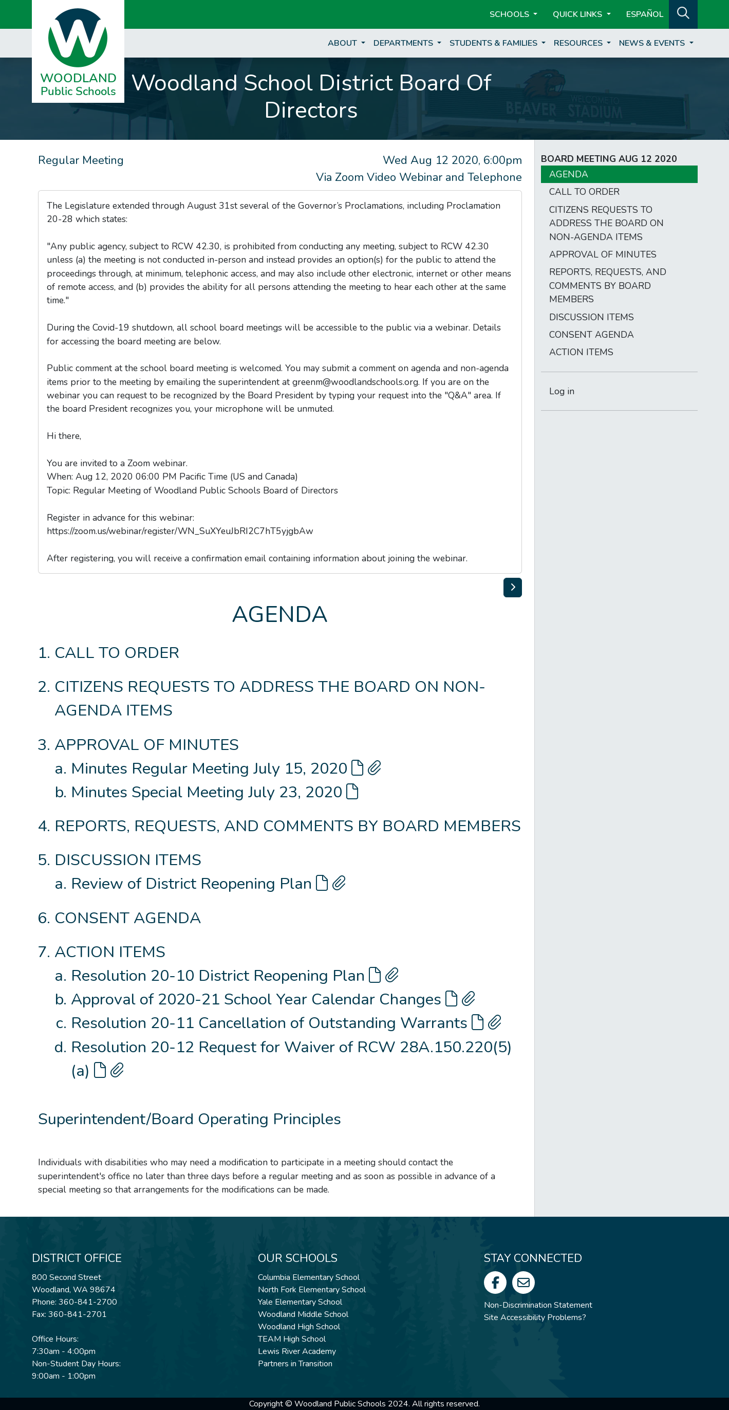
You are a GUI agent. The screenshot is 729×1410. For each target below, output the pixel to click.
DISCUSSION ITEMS (127, 860)
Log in (561, 391)
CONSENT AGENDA (127, 918)
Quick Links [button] (578, 14)
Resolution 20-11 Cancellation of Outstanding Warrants (286, 1023)
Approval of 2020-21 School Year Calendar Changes (273, 999)
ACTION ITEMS (109, 952)
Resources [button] (579, 43)
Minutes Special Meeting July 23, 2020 (214, 792)
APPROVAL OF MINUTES (146, 745)
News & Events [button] (653, 43)
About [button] (343, 43)
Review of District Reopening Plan (208, 883)
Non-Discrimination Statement (538, 1305)
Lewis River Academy (297, 1351)
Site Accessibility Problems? (535, 1317)
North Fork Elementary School (312, 1289)
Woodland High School (299, 1326)
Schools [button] (510, 14)
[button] (683, 13)
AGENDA (568, 174)
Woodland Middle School (303, 1314)
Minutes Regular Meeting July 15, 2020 (226, 768)
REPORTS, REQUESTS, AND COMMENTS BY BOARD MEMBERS (287, 826)
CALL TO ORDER (116, 653)
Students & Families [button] (494, 43)
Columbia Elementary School (309, 1277)
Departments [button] (404, 43)
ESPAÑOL (644, 14)
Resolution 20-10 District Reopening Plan (235, 975)
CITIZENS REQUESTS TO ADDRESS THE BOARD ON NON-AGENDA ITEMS (606, 223)
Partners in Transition (295, 1363)
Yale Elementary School (300, 1302)
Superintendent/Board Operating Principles (189, 1119)
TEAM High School (292, 1339)
